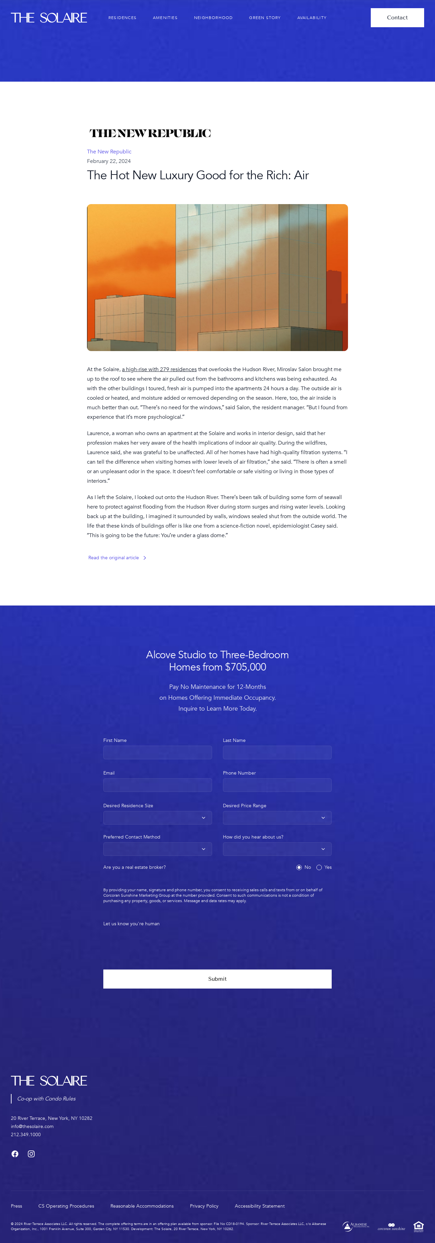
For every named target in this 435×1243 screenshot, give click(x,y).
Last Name (277, 748)
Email (157, 781)
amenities (165, 17)
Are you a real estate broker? (134, 867)
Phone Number (277, 781)
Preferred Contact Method (157, 845)
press (16, 1206)
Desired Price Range (277, 813)
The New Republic (109, 151)
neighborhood (213, 17)
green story (265, 17)
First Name (157, 748)
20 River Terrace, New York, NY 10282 (51, 1118)
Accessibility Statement (260, 1206)
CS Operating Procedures (66, 1206)
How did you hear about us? (277, 845)
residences (122, 17)
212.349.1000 (26, 1134)
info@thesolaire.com (32, 1126)
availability (312, 17)
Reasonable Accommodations (142, 1206)
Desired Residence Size (157, 813)
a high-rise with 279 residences (159, 369)
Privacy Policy (204, 1206)
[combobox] (157, 818)
